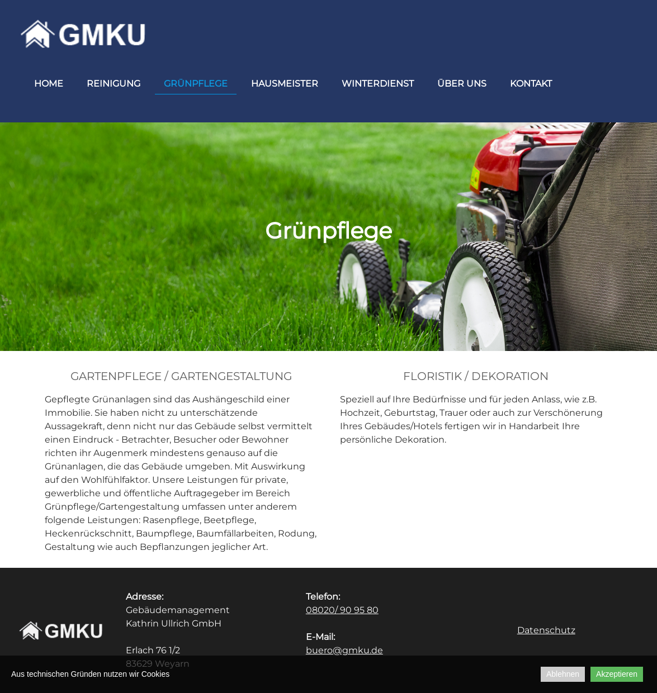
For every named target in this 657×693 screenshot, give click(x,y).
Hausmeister (284, 83)
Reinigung (113, 83)
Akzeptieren (616, 674)
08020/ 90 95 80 (342, 610)
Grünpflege (196, 83)
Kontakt (531, 83)
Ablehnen (562, 674)
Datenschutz (546, 630)
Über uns (461, 83)
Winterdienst (378, 83)
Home (48, 83)
